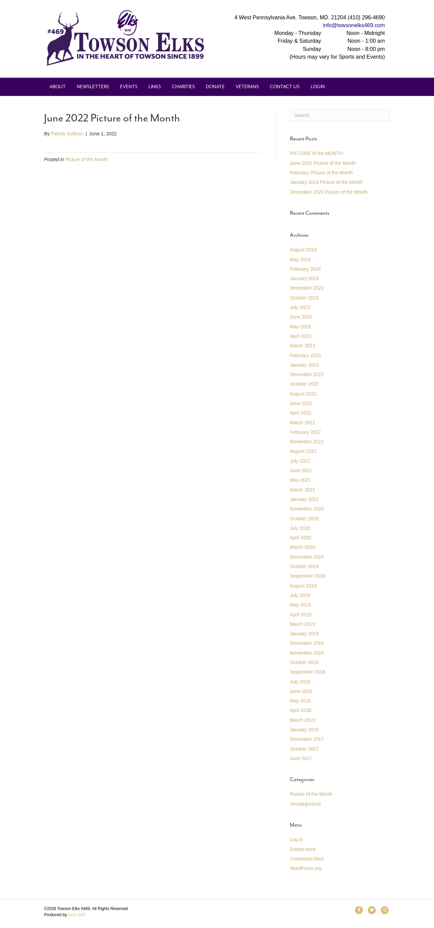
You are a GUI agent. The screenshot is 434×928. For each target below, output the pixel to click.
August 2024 (303, 249)
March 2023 (302, 345)
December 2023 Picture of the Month (329, 192)
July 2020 (300, 528)
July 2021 (300, 461)
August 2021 (303, 451)
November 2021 (307, 441)
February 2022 (305, 432)
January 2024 (304, 278)
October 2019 (304, 566)
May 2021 (300, 480)
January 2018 (304, 729)
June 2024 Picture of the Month (323, 163)
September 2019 (307, 576)
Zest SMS (77, 914)
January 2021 (304, 499)
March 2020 (302, 547)
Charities (183, 87)
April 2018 (300, 710)
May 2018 (300, 700)
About (58, 87)
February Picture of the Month (321, 172)
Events (129, 87)
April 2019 (300, 614)
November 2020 (307, 508)
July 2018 (300, 681)
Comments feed (306, 859)
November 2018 (307, 653)
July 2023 (300, 307)
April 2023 (300, 336)
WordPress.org (305, 868)
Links (155, 87)
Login (318, 87)
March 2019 (302, 624)
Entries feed (302, 849)
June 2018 (301, 691)
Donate (215, 87)
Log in (296, 839)
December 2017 (307, 739)
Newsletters (93, 87)
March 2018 (302, 720)
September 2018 (307, 672)
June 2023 (301, 317)
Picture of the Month (86, 159)
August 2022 (303, 394)
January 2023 (304, 365)
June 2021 (301, 470)
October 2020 (304, 518)
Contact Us (285, 87)
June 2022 (301, 403)
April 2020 (300, 537)
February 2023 (305, 355)
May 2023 (300, 326)
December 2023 (307, 288)
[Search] (340, 115)
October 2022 (304, 384)
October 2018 (304, 662)
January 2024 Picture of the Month (326, 182)
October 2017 (304, 749)
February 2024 (305, 269)
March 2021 (302, 489)
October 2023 (304, 298)
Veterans (247, 87)
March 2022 (302, 422)
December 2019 (307, 557)
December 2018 (307, 643)
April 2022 (300, 412)
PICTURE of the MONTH (316, 153)
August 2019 (303, 585)
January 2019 (304, 633)
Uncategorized (305, 804)
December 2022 (307, 374)
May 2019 (300, 604)
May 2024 (300, 259)
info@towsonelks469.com (354, 25)
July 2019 (300, 595)
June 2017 (301, 758)
